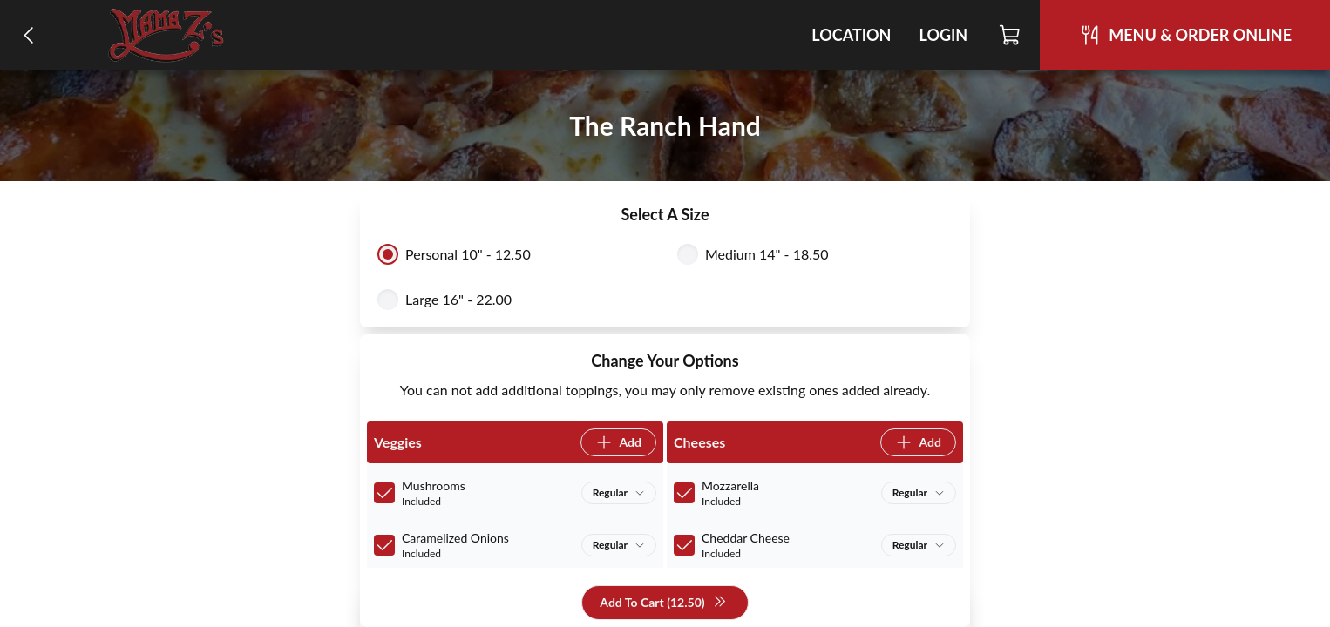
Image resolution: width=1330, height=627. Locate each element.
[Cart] (1010, 35)
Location (851, 34)
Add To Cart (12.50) (663, 603)
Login (943, 34)
